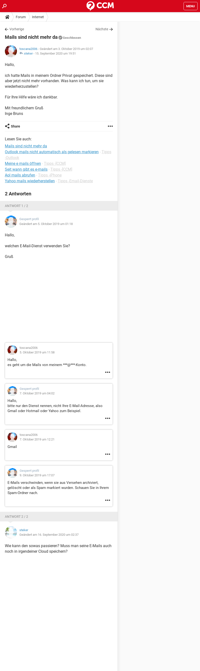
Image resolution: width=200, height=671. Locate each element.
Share (15, 126)
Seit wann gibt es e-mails (26, 169)
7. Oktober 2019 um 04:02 (37, 393)
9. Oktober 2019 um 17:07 (37, 475)
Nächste (102, 29)
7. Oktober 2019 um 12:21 (37, 439)
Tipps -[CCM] (55, 163)
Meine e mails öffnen (23, 163)
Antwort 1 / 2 (16, 206)
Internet (38, 17)
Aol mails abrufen (20, 175)
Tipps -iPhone (50, 175)
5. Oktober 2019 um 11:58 (37, 352)
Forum (21, 17)
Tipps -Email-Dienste (75, 181)
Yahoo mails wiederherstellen (30, 181)
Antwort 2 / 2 (16, 517)
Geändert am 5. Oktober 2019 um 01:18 (46, 224)
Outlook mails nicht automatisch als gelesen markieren (52, 152)
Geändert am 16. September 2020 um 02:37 (49, 534)
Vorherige (16, 29)
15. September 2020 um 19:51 (55, 53)
